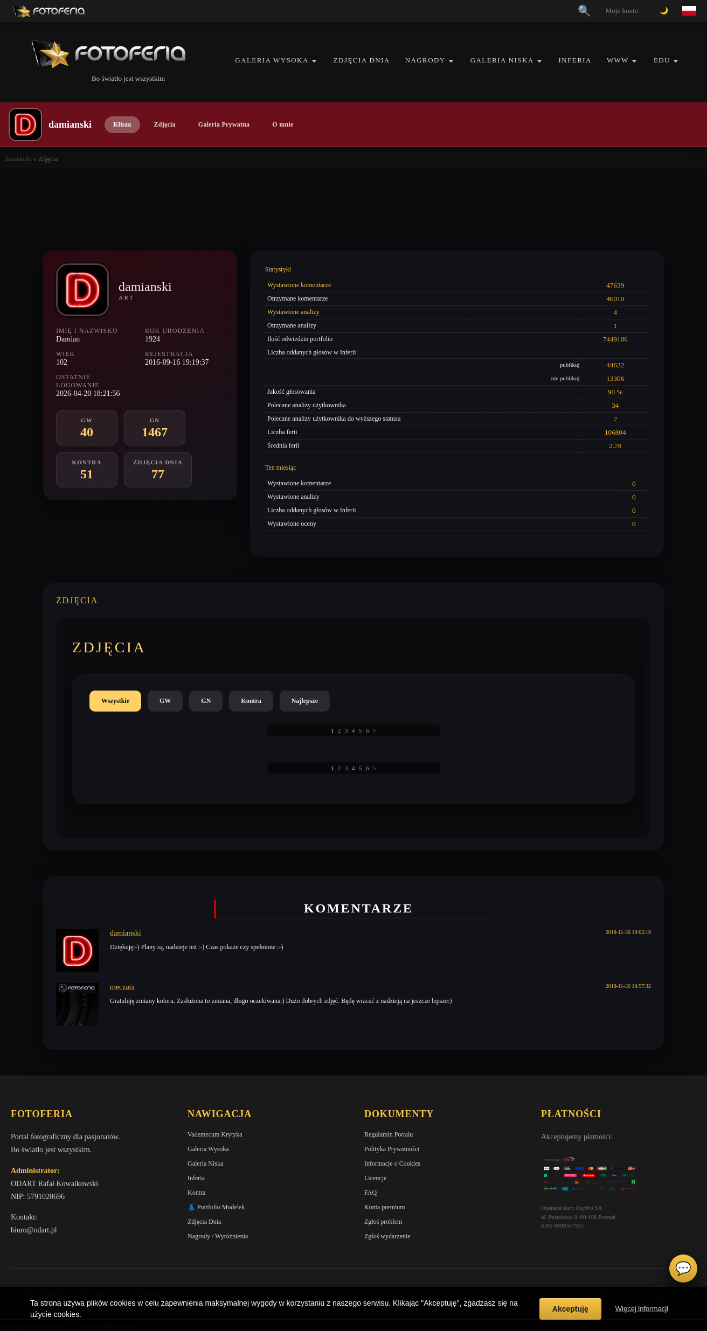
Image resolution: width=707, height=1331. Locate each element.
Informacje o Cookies (392, 1163)
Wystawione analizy (293, 312)
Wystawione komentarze (299, 285)
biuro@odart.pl (34, 1230)
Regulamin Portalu (388, 1134)
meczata (122, 987)
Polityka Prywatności (391, 1149)
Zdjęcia (165, 124)
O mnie (282, 124)
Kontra (251, 701)
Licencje (375, 1178)
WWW (618, 60)
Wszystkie (115, 701)
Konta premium (384, 1207)
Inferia (575, 60)
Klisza (122, 124)
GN (206, 701)
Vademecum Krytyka (215, 1134)
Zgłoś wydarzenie (387, 1236)
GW (165, 701)
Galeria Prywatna (224, 124)
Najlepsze (305, 701)
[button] (314, 61)
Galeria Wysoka (271, 60)
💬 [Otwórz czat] (683, 1269)
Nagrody (425, 60)
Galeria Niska (502, 60)
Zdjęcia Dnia (362, 60)
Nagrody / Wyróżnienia (218, 1236)
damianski (18, 159)
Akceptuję (570, 1309)
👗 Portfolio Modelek (216, 1207)
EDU (662, 60)
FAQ (370, 1192)
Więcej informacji (641, 1309)
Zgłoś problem (383, 1221)
